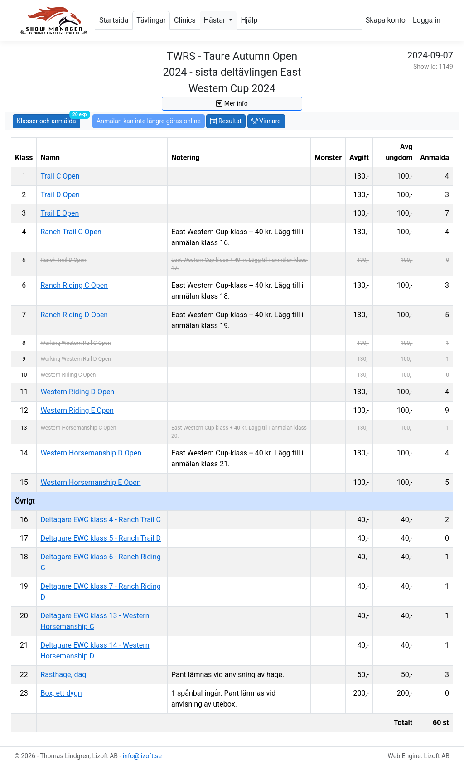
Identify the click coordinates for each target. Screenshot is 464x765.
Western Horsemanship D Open (90, 453)
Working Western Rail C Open (75, 343)
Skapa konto (386, 20)
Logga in (426, 20)
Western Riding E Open (76, 410)
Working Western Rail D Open (75, 359)
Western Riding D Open (77, 391)
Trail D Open (59, 194)
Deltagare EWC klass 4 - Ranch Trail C (100, 519)
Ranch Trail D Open (63, 260)
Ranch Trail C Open (70, 232)
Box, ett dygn (61, 693)
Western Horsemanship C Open (78, 428)
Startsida (113, 20)
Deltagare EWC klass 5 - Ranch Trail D (100, 538)
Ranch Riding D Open (74, 314)
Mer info (231, 103)
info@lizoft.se (142, 756)
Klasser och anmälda (48, 119)
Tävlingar (151, 20)
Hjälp (249, 20)
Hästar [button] (215, 20)
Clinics (185, 20)
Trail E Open (59, 213)
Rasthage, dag (63, 674)
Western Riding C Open (68, 375)
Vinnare (266, 121)
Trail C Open (59, 176)
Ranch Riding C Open (74, 285)
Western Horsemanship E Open (90, 482)
